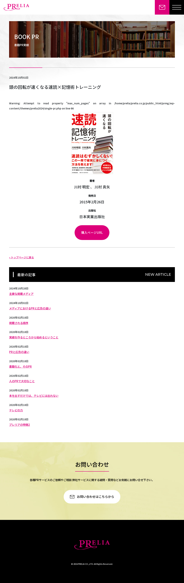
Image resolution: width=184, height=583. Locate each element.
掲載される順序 (18, 323)
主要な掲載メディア (21, 294)
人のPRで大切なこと (22, 381)
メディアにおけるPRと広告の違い (30, 308)
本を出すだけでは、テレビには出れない (33, 396)
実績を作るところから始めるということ (33, 337)
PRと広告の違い (19, 352)
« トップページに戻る (21, 257)
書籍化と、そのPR (20, 366)
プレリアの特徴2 (19, 425)
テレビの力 (16, 410)
